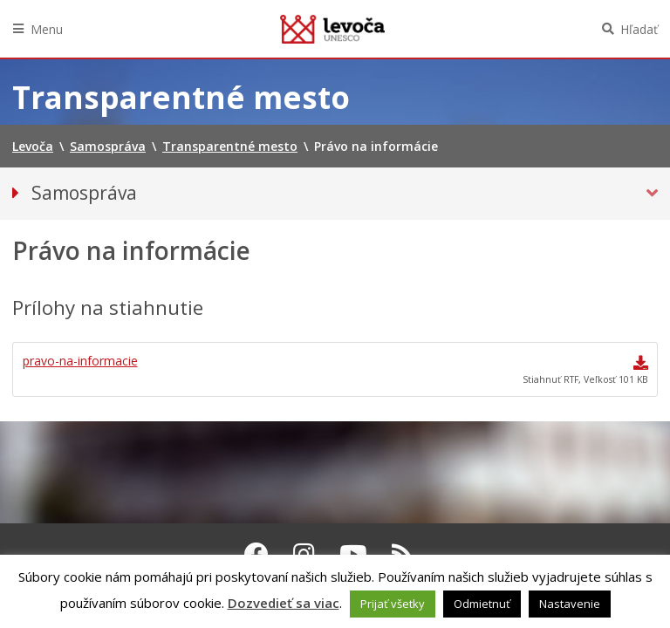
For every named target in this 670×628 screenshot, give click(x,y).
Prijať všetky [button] (392, 603)
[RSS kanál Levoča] (403, 553)
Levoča (332, 28)
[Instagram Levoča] (304, 553)
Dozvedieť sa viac (283, 602)
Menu (47, 29)
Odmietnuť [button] (482, 603)
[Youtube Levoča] (353, 553)
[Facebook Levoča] (256, 553)
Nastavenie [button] (569, 603)
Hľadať (639, 29)
